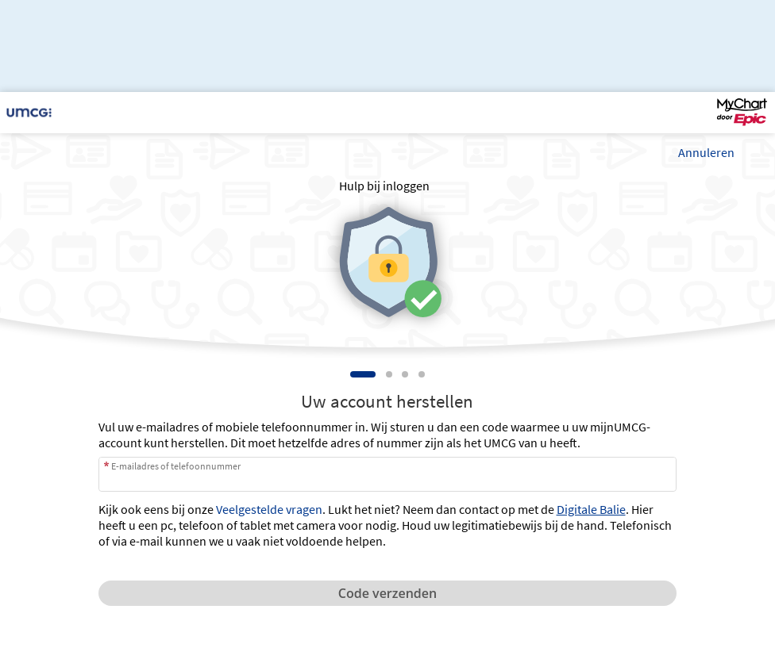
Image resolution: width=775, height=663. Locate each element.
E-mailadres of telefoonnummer (176, 466)
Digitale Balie (591, 509)
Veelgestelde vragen (269, 509)
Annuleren (706, 152)
